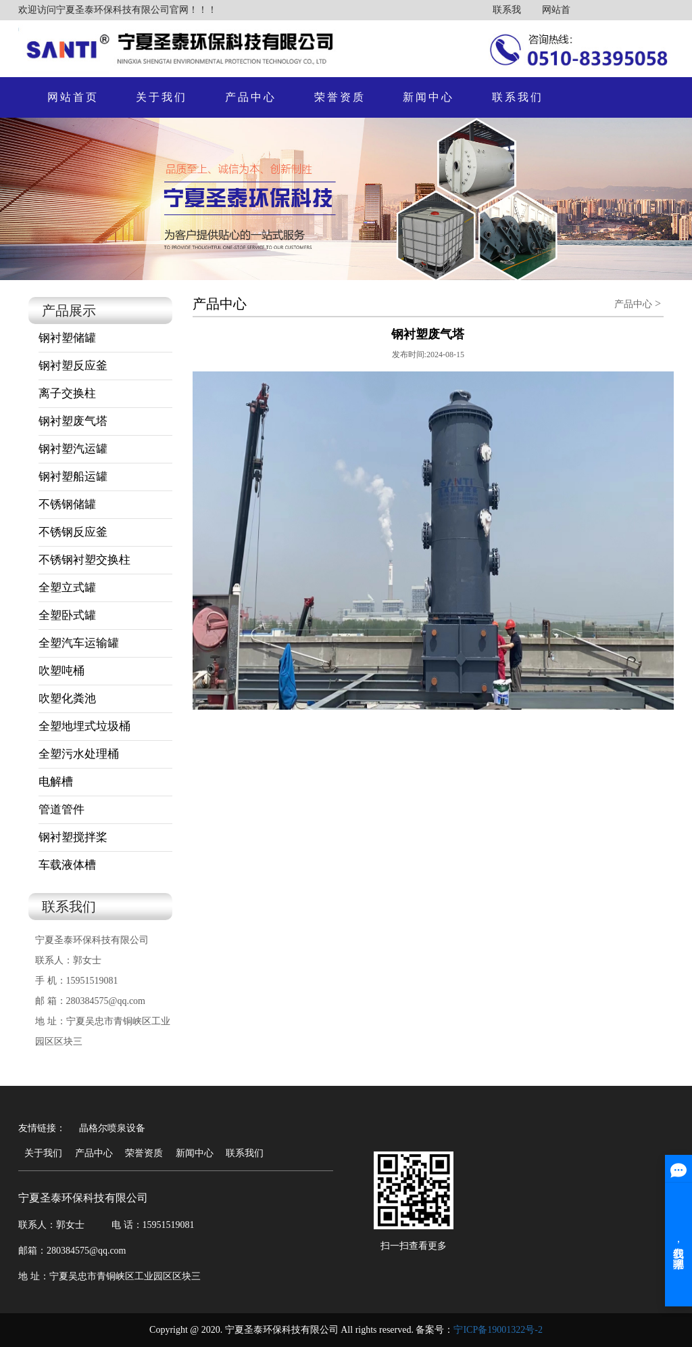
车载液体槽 (67, 865)
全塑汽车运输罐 (79, 643)
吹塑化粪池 (67, 698)
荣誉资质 (340, 97)
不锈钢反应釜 (73, 532)
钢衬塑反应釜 (73, 365)
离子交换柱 (67, 393)
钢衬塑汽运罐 (73, 448)
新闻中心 (428, 97)
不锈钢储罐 (67, 504)
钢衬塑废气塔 (73, 421)
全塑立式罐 (67, 587)
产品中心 (250, 97)
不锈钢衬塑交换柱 (84, 559)
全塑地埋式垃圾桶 (84, 726)
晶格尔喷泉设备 (112, 1128)
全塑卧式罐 (67, 615)
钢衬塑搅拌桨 (73, 837)
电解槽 (56, 781)
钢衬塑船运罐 (73, 476)
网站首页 (73, 97)
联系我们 (517, 97)
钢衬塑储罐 (67, 338)
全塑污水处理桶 (79, 754)
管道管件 (61, 809)
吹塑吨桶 (61, 670)
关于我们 (161, 97)
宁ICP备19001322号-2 (497, 1330)
